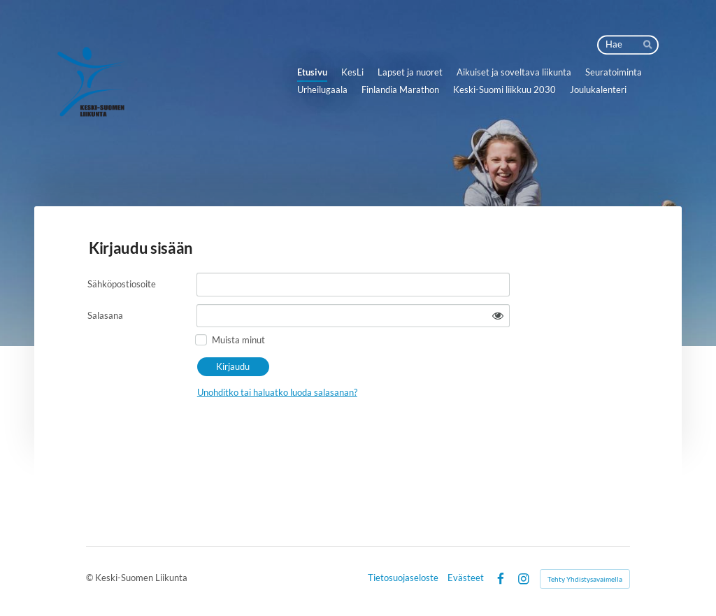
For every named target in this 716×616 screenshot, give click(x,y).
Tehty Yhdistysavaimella (584, 579)
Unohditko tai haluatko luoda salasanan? (277, 392)
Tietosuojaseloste (403, 578)
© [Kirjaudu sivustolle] (90, 578)
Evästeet (466, 578)
